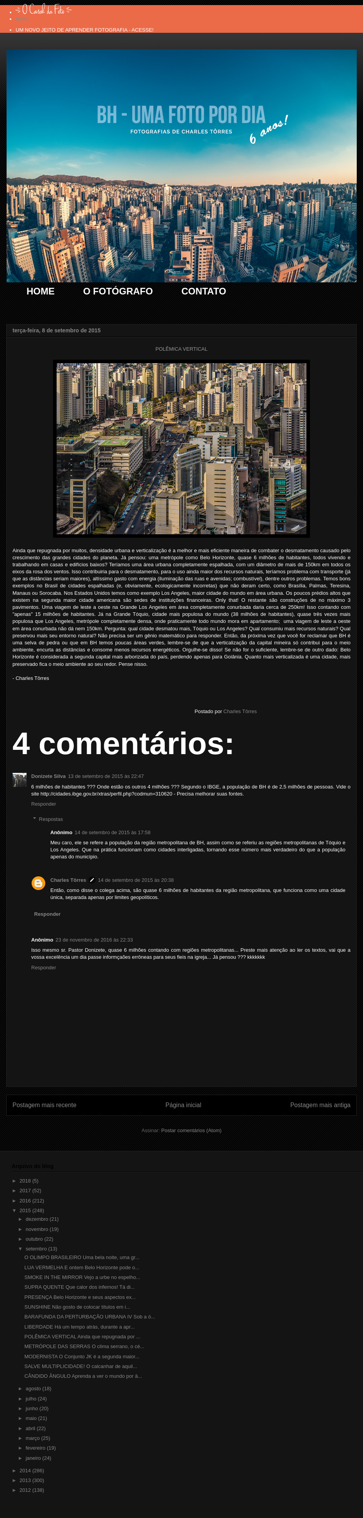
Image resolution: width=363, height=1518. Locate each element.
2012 (26, 1490)
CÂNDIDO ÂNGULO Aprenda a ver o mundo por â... (83, 1376)
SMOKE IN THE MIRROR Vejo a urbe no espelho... (82, 1277)
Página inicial (183, 1105)
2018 (26, 1181)
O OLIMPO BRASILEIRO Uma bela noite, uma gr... (81, 1257)
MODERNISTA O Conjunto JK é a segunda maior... (81, 1356)
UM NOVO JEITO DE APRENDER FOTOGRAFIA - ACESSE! (84, 30)
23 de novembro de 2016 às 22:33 (94, 940)
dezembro (38, 1219)
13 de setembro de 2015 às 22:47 (106, 776)
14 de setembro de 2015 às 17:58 (112, 832)
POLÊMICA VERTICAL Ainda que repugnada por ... (82, 1337)
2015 (26, 1210)
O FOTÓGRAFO (118, 291)
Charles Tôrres (68, 880)
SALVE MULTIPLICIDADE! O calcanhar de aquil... (80, 1366)
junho (32, 1408)
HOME (41, 291)
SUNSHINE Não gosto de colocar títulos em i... (77, 1307)
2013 (26, 1480)
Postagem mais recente (44, 1105)
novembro (38, 1229)
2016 (26, 1201)
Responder (43, 804)
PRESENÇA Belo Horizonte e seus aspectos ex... (79, 1297)
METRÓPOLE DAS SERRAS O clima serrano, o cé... (84, 1346)
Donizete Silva (48, 776)
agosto (34, 1388)
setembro (37, 1249)
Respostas (51, 819)
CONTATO (204, 291)
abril (31, 1428)
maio (32, 1418)
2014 (26, 1470)
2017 (26, 1190)
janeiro (34, 1458)
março (33, 1438)
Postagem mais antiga (320, 1105)
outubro (35, 1239)
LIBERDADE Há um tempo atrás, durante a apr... (79, 1327)
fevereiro (36, 1448)
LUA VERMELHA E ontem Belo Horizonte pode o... (81, 1267)
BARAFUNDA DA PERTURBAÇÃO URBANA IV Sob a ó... (89, 1317)
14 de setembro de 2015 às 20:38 (136, 880)
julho (32, 1399)
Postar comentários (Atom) (191, 1130)
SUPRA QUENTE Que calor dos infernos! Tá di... (79, 1287)
